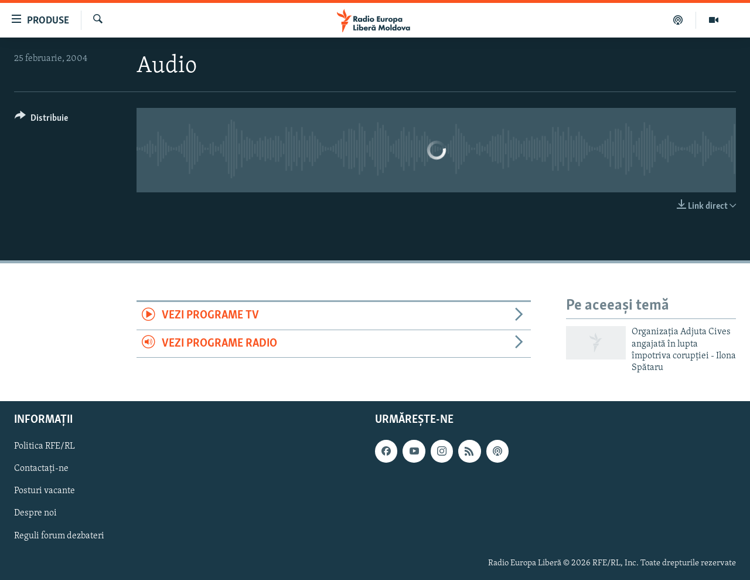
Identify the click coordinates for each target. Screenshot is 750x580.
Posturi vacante (44, 491)
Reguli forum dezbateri (59, 535)
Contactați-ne (41, 468)
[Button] (41, 120)
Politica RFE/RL (44, 446)
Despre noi (35, 513)
